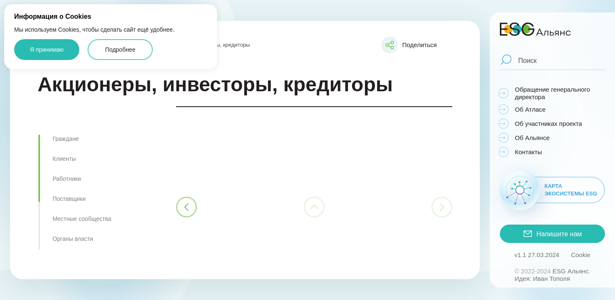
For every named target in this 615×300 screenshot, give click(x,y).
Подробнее (120, 49)
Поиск (527, 60)
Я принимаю (47, 49)
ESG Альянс (570, 271)
